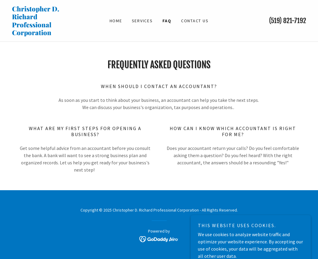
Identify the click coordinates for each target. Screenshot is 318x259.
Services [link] (142, 20)
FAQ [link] (166, 20)
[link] (49, 33)
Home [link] (116, 20)
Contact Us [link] (195, 20)
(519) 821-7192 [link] (287, 21)
